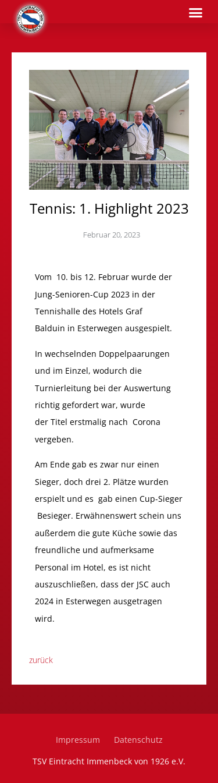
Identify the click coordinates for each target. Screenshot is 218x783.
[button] (196, 13)
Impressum (78, 739)
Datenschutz (138, 739)
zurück (41, 659)
